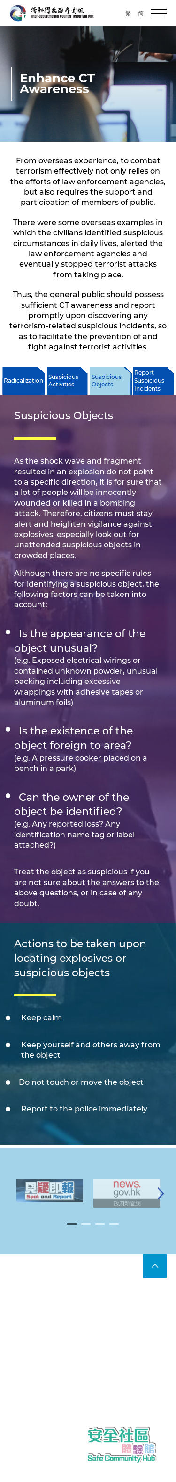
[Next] (161, 1201)
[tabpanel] (49, 1198)
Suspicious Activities (63, 380)
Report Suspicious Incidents (149, 380)
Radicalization (23, 380)
